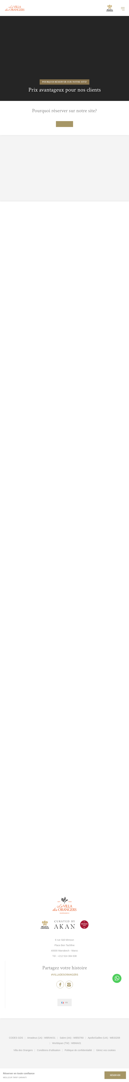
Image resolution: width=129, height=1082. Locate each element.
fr (66, 1003)
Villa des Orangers (23, 1050)
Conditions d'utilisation (48, 1050)
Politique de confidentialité (78, 1050)
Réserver (115, 1075)
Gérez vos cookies (106, 1050)
